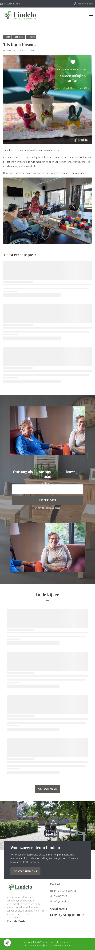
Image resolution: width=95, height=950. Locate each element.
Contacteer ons (25, 871)
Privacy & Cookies (34, 945)
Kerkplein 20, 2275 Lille (65, 891)
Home (7, 37)
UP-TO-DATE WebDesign (57, 945)
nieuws (31, 37)
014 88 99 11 (60, 896)
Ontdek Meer (47, 788)
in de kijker (19, 37)
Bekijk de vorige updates (47, 507)
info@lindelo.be (62, 901)
